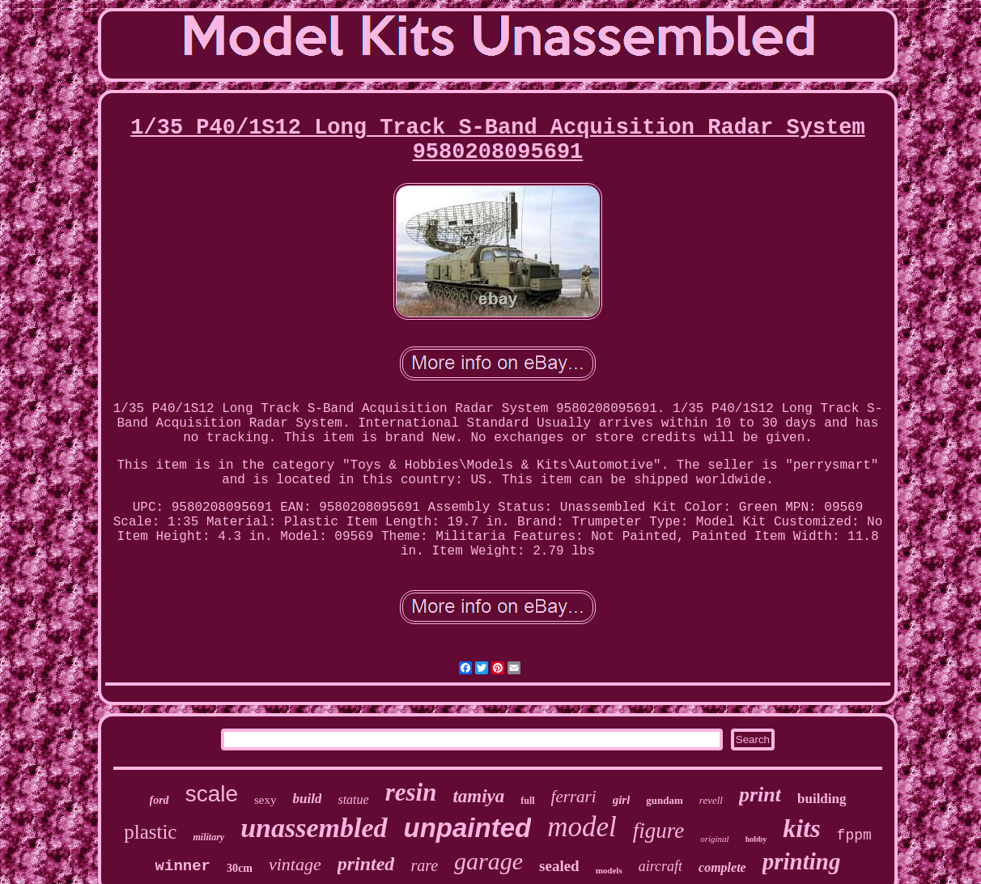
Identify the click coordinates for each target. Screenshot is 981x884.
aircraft (660, 866)
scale (211, 793)
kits (801, 828)
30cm (240, 868)
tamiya (478, 796)
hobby (756, 839)
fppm (854, 835)
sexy (265, 799)
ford (159, 800)
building (822, 798)
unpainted (468, 828)
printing (801, 861)
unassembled (313, 828)
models (609, 870)
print (760, 794)
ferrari (574, 796)
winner (182, 866)
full (527, 800)
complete (722, 867)
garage (488, 861)
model (582, 827)
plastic (150, 832)
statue (353, 799)
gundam (664, 800)
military (208, 837)
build (307, 798)
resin (411, 792)
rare (424, 865)
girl (622, 799)
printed (366, 863)
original (714, 839)
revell (711, 800)
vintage (295, 864)
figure (659, 830)
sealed (559, 865)
